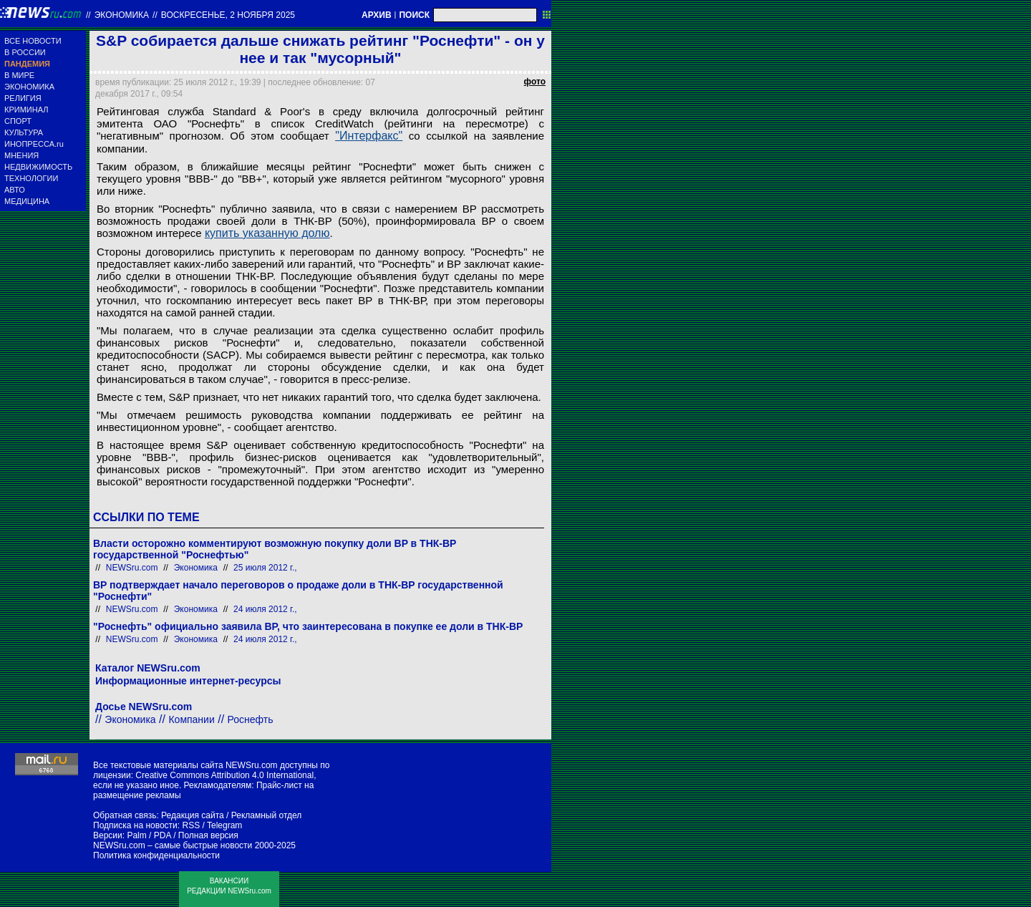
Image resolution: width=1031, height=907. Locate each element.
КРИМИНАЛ (26, 109)
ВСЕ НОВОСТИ (33, 41)
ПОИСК (414, 15)
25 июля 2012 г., (265, 568)
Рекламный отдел (266, 815)
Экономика (122, 15)
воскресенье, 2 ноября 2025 (228, 15)
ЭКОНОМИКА (29, 86)
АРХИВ (377, 15)
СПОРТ (18, 121)
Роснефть (251, 719)
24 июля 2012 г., (265, 609)
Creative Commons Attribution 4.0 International (224, 775)
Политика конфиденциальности (156, 855)
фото (535, 82)
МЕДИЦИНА (26, 201)
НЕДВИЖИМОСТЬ (38, 167)
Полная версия (208, 835)
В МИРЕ (19, 75)
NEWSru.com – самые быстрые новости (172, 845)
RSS (191, 825)
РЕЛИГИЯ (23, 98)
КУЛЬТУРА (23, 132)
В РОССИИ (25, 52)
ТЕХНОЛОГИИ (31, 178)
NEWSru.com (132, 568)
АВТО (14, 189)
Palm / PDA (148, 835)
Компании (191, 719)
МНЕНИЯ (21, 155)
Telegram (224, 825)
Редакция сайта (192, 815)
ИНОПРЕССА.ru (34, 144)
